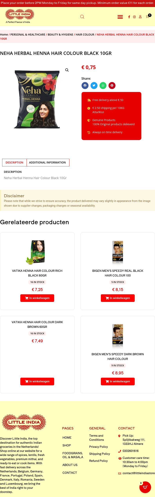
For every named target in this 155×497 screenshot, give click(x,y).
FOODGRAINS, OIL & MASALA (73, 455)
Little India (19, 438)
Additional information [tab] (47, 162)
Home (4, 34)
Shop (67, 445)
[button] (120, 16)
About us (70, 465)
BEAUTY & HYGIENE (60, 34)
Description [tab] (14, 162)
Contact (70, 473)
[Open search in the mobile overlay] (82, 16)
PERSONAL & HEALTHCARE (27, 34)
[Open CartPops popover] (145, 487)
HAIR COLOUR (85, 34)
